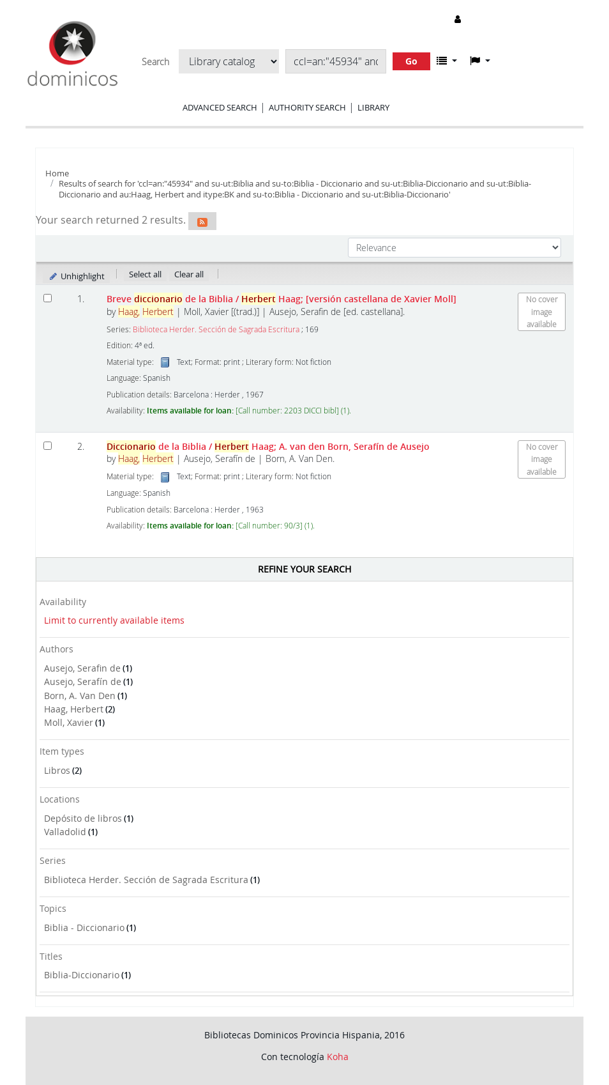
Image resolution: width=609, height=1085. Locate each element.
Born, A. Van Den (80, 695)
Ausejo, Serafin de (82, 668)
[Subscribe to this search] (202, 221)
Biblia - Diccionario (84, 927)
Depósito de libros (83, 818)
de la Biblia (268, 446)
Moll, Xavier (68, 722)
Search (155, 62)
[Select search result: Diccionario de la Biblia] (47, 446)
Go (411, 61)
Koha (338, 1056)
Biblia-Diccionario (81, 975)
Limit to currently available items (114, 620)
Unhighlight (76, 276)
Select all (145, 274)
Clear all (189, 274)
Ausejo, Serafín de (82, 681)
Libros (57, 770)
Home (57, 173)
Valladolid (65, 832)
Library (373, 107)
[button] (447, 60)
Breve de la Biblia (281, 299)
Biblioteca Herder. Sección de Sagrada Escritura (146, 879)
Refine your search (304, 569)
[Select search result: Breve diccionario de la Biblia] (47, 298)
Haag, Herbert (73, 709)
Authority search (307, 107)
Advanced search (220, 107)
